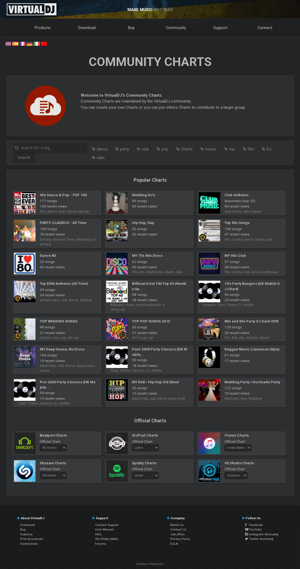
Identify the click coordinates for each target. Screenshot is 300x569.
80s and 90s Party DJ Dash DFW (251, 321)
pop (165, 149)
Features (26, 534)
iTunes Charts (236, 435)
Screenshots (29, 544)
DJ (269, 149)
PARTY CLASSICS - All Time (63, 222)
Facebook (254, 525)
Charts (187, 149)
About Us (177, 525)
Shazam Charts (53, 463)
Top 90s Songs (237, 222)
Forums (100, 544)
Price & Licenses (31, 539)
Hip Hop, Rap (143, 222)
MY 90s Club (235, 255)
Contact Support (107, 525)
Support (220, 28)
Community (176, 28)
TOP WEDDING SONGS (58, 321)
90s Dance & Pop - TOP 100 (63, 195)
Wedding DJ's (143, 195)
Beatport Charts (53, 435)
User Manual (104, 529)
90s (251, 149)
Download (87, 28)
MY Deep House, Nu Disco (62, 349)
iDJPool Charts (145, 435)
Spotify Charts (144, 463)
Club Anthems (236, 195)
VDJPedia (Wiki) (106, 539)
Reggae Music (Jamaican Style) (252, 349)
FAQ (98, 534)
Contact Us (178, 529)
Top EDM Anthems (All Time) (64, 283)
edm (101, 157)
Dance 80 (48, 255)
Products (43, 28)
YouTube (253, 529)
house (210, 149)
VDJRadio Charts (239, 463)
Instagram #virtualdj (261, 534)
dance (102, 149)
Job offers (177, 534)
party (124, 149)
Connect (265, 28)
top (232, 149)
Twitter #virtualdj (259, 539)
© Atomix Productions (150, 564)
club (145, 149)
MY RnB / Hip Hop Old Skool (155, 382)
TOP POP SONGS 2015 (151, 321)
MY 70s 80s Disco (147, 255)
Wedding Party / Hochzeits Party (252, 382)
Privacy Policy (180, 539)
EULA (174, 544)
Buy (131, 28)
